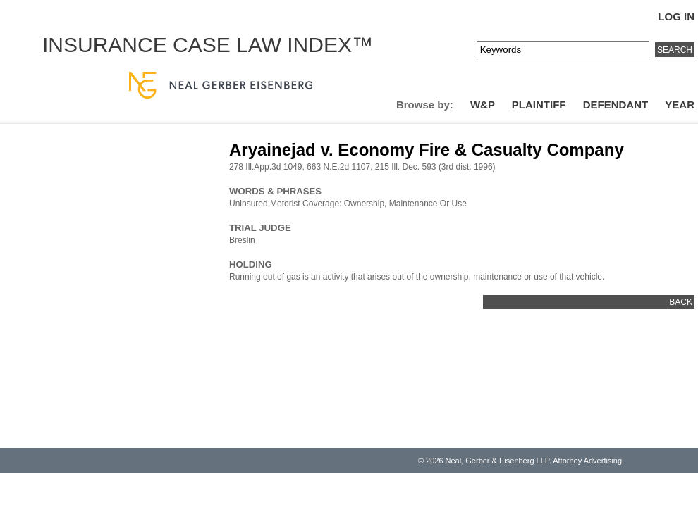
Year (679, 105)
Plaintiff (539, 105)
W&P (482, 105)
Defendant (616, 105)
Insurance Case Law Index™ (207, 44)
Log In (676, 17)
